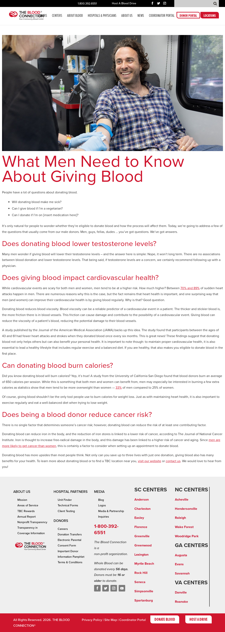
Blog (101, 500)
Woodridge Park (187, 536)
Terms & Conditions (70, 562)
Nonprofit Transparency (32, 522)
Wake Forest (184, 527)
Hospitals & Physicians (102, 16)
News (140, 16)
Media (99, 492)
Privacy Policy (92, 620)
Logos (102, 505)
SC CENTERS (150, 489)
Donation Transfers (70, 534)
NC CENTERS (191, 489)
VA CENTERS (191, 582)
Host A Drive (198, 619)
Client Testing (66, 511)
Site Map (110, 620)
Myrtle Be (141, 564)
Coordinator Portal (132, 620)
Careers (63, 529)
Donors (42, 16)
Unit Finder (65, 500)
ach (151, 564)
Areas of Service (27, 505)
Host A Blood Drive (124, 3)
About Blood (75, 16)
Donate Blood (164, 619)
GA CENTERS (191, 545)
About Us (127, 16)
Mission (22, 500)
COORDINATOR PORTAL (161, 16)
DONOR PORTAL (188, 16)
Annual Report (26, 516)
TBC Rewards (26, 511)
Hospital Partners (71, 492)
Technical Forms (68, 505)
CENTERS (57, 16)
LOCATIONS (210, 16)
